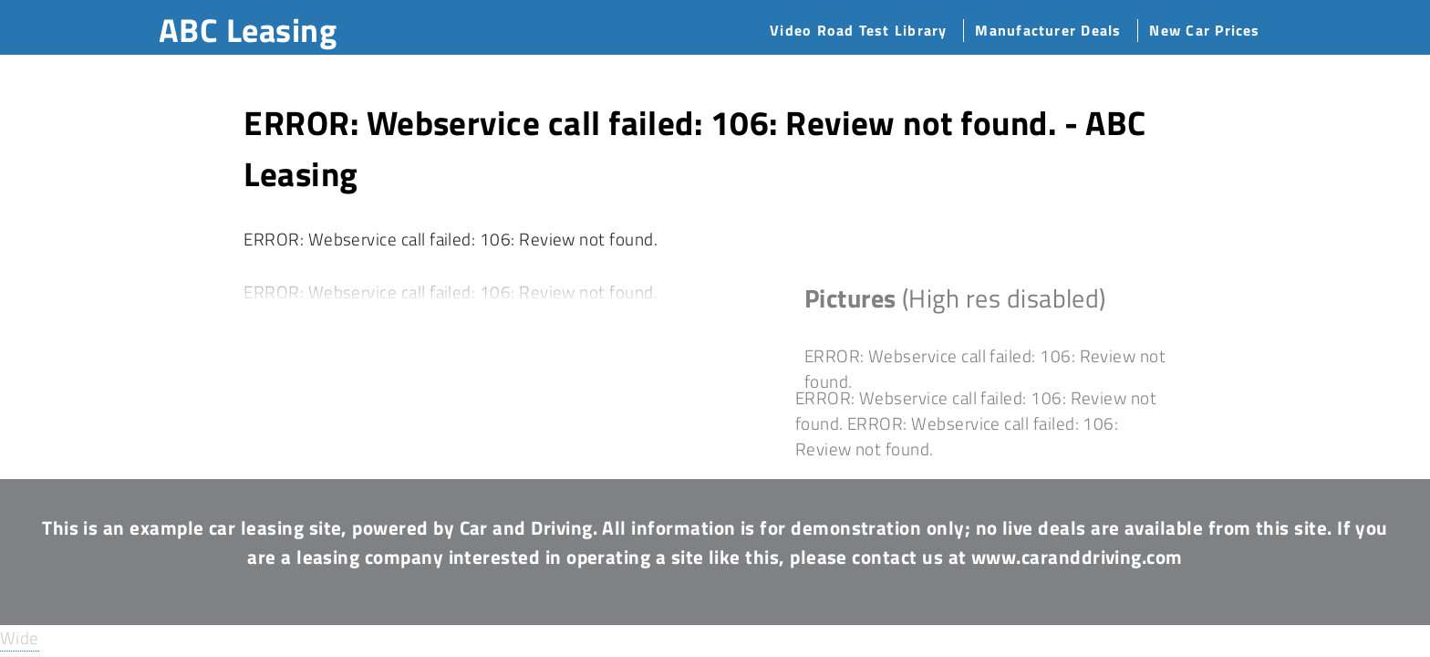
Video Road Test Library (858, 30)
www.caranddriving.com (1077, 556)
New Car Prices (1204, 30)
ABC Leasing (248, 30)
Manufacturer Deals (1048, 30)
